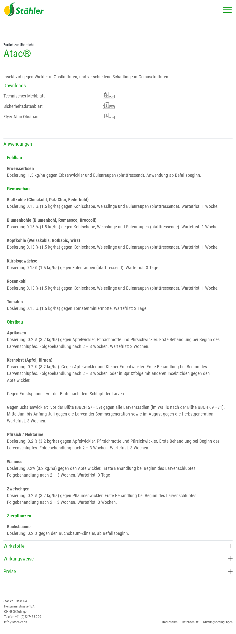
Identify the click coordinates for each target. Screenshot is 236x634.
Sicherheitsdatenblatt (59, 105)
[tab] (118, 144)
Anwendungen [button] (118, 144)
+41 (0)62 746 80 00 (28, 617)
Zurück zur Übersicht (18, 45)
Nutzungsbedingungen (218, 622)
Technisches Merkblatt (59, 95)
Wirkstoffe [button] (118, 546)
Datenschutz (190, 622)
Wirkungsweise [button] (118, 559)
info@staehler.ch (15, 622)
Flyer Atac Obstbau (59, 116)
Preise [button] (118, 571)
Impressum (169, 622)
